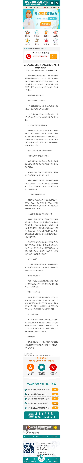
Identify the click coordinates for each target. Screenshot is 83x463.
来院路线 (45, 436)
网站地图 (25, 433)
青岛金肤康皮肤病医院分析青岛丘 (39, 403)
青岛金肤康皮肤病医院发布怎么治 (39, 399)
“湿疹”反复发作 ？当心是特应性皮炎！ (41, 355)
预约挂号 (55, 460)
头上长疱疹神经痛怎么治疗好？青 (39, 394)
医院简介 (27, 436)
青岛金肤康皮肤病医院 (35, 48)
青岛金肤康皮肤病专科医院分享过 (39, 390)
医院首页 (26, 460)
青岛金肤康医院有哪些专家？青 (38, 408)
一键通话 (48, 460)
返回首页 (54, 436)
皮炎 (43, 48)
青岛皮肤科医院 (34, 433)
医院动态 (36, 436)
